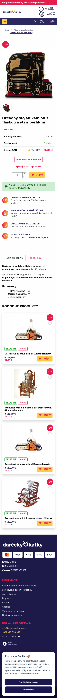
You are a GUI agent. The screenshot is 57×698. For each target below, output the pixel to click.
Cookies (6, 606)
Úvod (6, 30)
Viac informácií (12, 673)
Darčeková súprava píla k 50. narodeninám (27, 353)
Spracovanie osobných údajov (17, 590)
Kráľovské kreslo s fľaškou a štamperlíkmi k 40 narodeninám (27, 409)
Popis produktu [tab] (14, 258)
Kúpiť (37, 175)
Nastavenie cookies (12, 615)
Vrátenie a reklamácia (13, 611)
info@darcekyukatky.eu (14, 628)
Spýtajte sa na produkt (28, 166)
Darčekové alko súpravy (21, 33)
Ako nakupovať (9, 594)
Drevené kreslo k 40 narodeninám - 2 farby (28, 518)
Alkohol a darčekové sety (24, 30)
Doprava (6, 598)
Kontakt (6, 602)
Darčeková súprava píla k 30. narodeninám (27, 464)
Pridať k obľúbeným (28, 159)
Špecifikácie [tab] (35, 258)
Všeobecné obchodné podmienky (19, 585)
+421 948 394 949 (11, 632)
